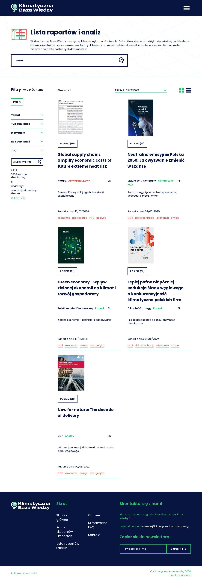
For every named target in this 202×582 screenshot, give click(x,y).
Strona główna (62, 517)
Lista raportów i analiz (64, 548)
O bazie (94, 515)
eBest (187, 577)
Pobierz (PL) (137, 143)
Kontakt (94, 535)
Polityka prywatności (24, 575)
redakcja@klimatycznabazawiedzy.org (165, 526)
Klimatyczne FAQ (95, 525)
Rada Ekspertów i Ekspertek (65, 532)
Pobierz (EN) (67, 143)
